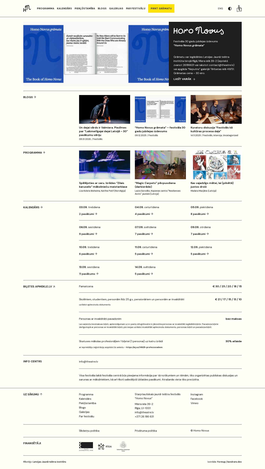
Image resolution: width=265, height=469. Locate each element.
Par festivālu (136, 8)
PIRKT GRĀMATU (161, 8)
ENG (220, 8)
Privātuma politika (146, 430)
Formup (221, 462)
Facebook (197, 399)
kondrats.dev (234, 462)
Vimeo (194, 403)
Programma (45, 8)
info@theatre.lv (88, 361)
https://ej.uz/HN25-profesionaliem (144, 347)
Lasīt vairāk (183, 79)
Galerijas (116, 8)
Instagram (197, 394)
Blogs (102, 8)
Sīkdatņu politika (89, 430)
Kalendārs (64, 8)
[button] (232, 8)
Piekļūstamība (85, 8)
